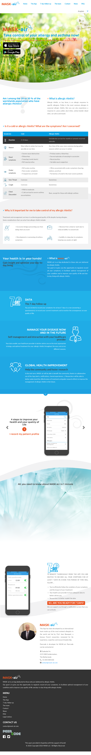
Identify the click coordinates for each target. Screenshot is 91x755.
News (76, 4)
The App (34, 4)
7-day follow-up (45, 4)
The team (58, 4)
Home (25, 4)
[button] (7, 427)
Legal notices (7, 717)
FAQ (82, 4)
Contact (67, 4)
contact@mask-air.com (50, 663)
